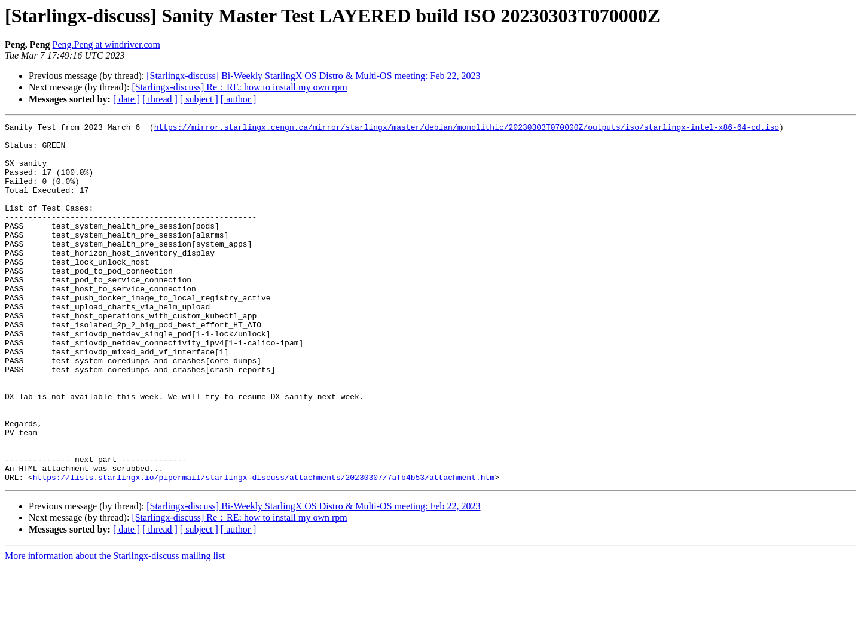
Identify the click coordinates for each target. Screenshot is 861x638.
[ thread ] (160, 99)
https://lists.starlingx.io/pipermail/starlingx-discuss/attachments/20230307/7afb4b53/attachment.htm (263, 548)
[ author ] (239, 99)
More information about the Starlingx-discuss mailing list (115, 627)
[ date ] (126, 99)
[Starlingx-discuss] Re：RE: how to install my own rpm (239, 87)
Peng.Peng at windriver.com (106, 45)
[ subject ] (199, 99)
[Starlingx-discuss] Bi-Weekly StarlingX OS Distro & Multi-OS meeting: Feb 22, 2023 (313, 76)
